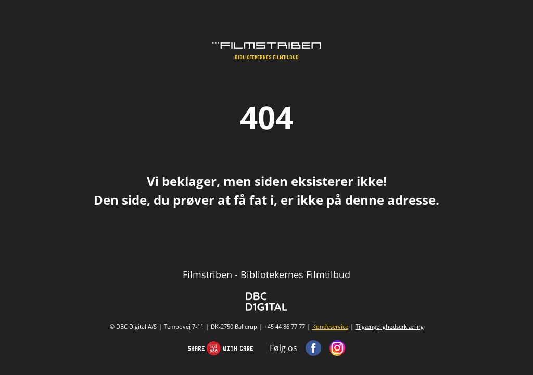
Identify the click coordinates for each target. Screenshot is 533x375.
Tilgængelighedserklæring (390, 326)
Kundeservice (330, 326)
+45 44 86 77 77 (284, 326)
